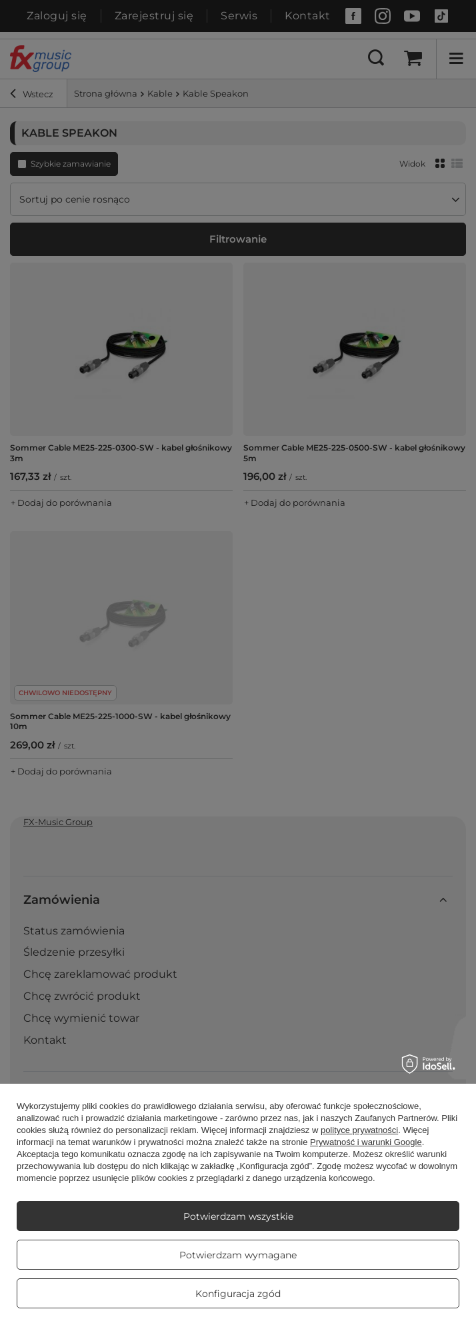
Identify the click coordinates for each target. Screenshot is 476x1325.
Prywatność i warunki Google (366, 1142)
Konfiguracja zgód (238, 1294)
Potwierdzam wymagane (238, 1255)
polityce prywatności (359, 1130)
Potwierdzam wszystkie (238, 1216)
